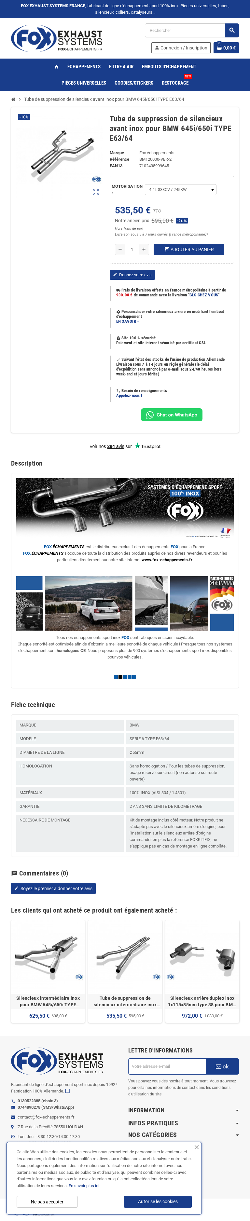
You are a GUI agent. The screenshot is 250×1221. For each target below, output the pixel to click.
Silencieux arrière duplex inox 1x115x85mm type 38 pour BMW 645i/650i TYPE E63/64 (202, 1002)
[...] (67, 1091)
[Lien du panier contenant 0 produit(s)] (226, 47)
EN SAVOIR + (127, 321)
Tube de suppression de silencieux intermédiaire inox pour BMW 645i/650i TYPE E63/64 (125, 1002)
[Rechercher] (192, 30)
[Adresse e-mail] (167, 1066)
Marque (117, 152)
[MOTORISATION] (180, 189)
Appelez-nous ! (129, 395)
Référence (119, 159)
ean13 (116, 165)
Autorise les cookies (158, 1201)
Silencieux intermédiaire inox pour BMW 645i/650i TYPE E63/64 (48, 1002)
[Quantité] (132, 249)
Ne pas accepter (47, 1201)
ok (222, 1066)
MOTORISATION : (127, 189)
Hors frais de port (129, 228)
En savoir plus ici (84, 1185)
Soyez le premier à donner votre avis (53, 888)
